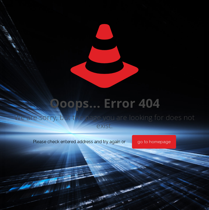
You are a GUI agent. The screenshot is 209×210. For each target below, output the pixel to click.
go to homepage (154, 141)
